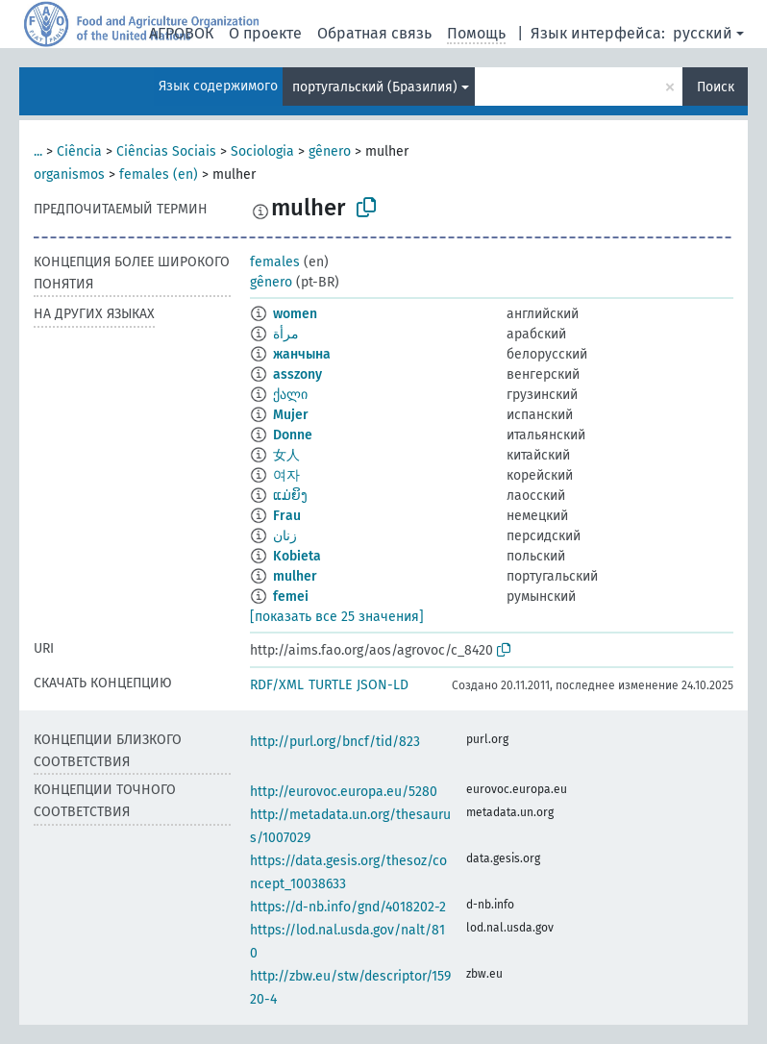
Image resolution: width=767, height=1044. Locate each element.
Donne (292, 435)
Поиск (715, 87)
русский (702, 33)
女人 (286, 455)
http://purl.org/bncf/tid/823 (335, 741)
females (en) (158, 174)
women (295, 314)
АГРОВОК (181, 33)
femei (291, 596)
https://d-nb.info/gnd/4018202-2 (348, 907)
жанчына (302, 354)
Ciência (79, 151)
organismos (69, 174)
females (275, 262)
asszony (297, 374)
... (38, 151)
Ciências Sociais (166, 151)
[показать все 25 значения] (337, 617)
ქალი (290, 394)
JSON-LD (382, 685)
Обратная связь (374, 33)
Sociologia (262, 151)
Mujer (291, 415)
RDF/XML (277, 685)
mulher (295, 576)
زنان (285, 536)
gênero (330, 151)
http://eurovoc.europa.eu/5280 (343, 791)
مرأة (286, 334)
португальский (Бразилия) (375, 87)
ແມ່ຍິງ (290, 495)
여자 (286, 475)
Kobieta (297, 556)
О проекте (265, 33)
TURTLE (330, 685)
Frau (287, 516)
